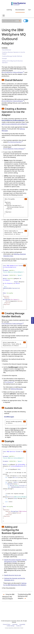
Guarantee (15, 624)
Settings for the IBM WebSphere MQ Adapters (14, 584)
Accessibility (22, 624)
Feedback (33, 320)
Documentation (20, 10)
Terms (8, 624)
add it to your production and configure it (14, 124)
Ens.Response (10, 382)
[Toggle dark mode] (25, 20)
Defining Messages (16, 389)
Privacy (4, 624)
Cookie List (18, 625)
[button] (3, 80)
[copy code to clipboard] (25, 199)
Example (4, 58)
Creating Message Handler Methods (12, 56)
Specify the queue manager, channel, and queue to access (15, 560)
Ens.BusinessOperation (15, 142)
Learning (9, 10)
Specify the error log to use (12, 575)
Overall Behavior (6, 50)
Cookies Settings (10, 625)
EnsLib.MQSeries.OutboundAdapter (13, 72)
